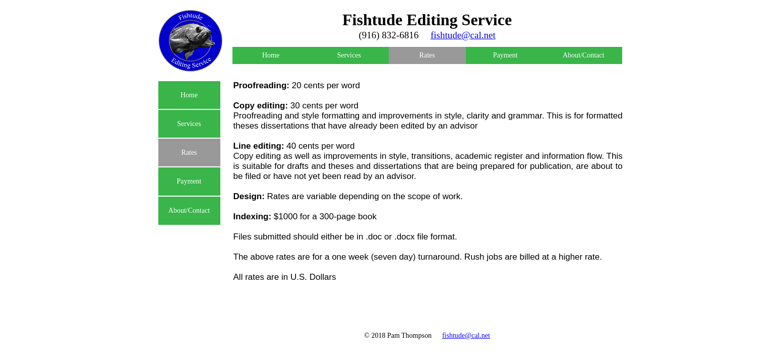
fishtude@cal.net (466, 335)
